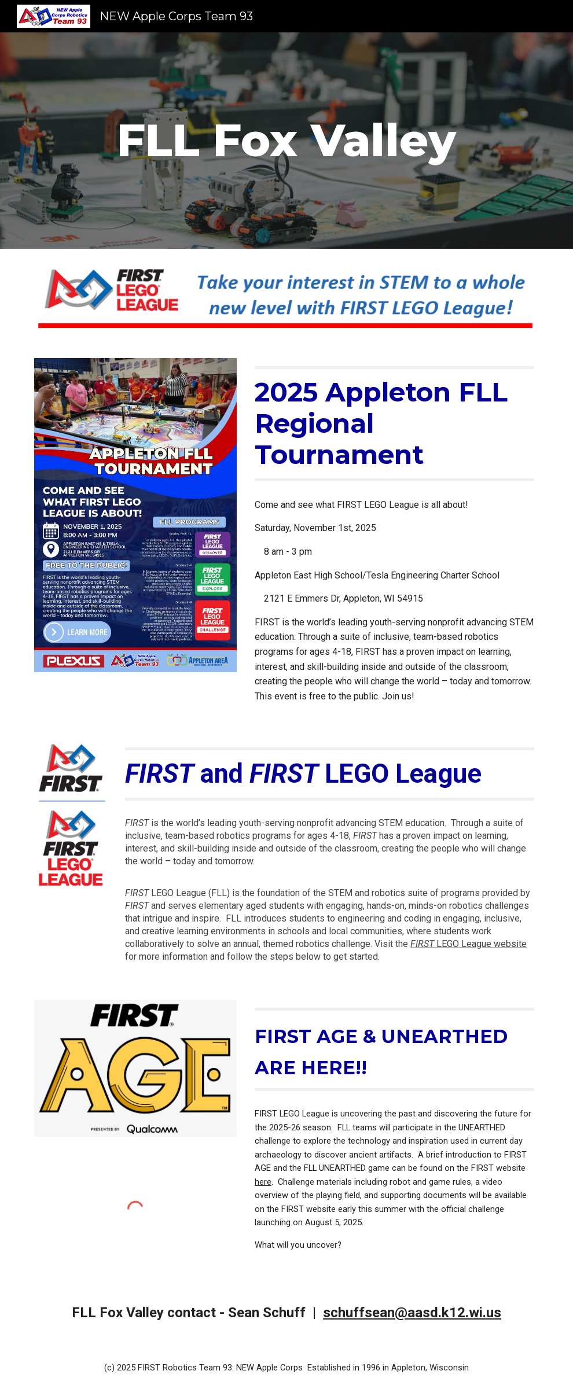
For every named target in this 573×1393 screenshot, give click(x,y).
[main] (286, 140)
